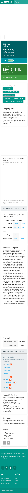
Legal (16, 483)
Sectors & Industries (5, 483)
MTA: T (7, 387)
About (16, 480)
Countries (3, 481)
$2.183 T (16, 238)
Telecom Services (9, 95)
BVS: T (7, 385)
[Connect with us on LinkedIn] (15, 468)
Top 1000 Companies (6, 480)
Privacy (16, 481)
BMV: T (7, 379)
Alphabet (16, 235)
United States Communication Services (14, 99)
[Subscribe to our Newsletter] (3, 468)
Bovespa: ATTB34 (10, 382)
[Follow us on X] (7, 468)
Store (16, 477)
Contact (16, 484)
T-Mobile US (16, 223)
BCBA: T (8, 377)
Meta (22, 235)
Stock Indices (4, 477)
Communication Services (11, 92)
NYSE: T (7, 364)
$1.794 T (23, 238)
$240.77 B (24, 227)
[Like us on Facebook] (11, 468)
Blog (16, 478)
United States (8, 88)
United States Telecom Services (13, 101)
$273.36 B (16, 227)
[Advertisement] (14, 19)
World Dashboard (5, 478)
